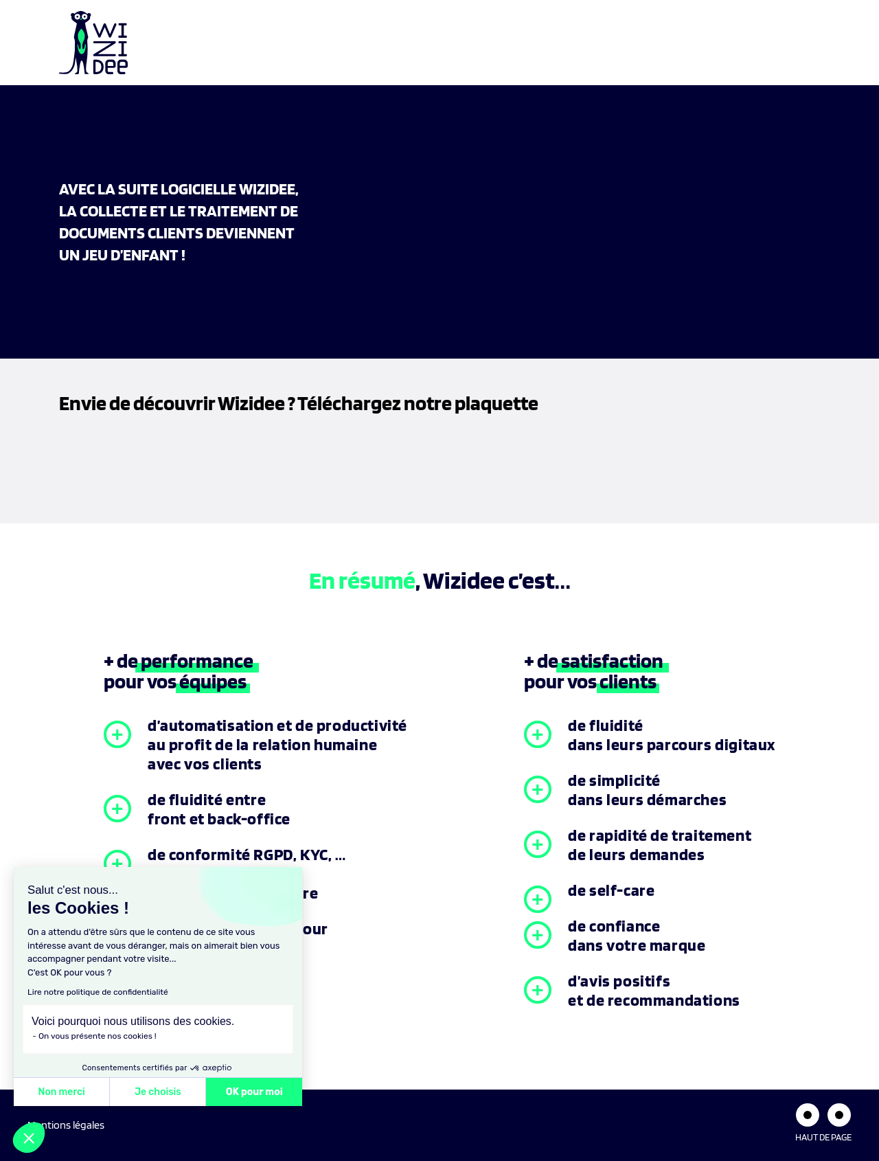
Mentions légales (65, 1124)
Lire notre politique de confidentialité (97, 992)
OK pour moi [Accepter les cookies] (254, 1092)
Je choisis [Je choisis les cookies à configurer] (158, 1092)
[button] (28, 1137)
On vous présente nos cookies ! (97, 1036)
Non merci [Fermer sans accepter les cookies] (61, 1092)
